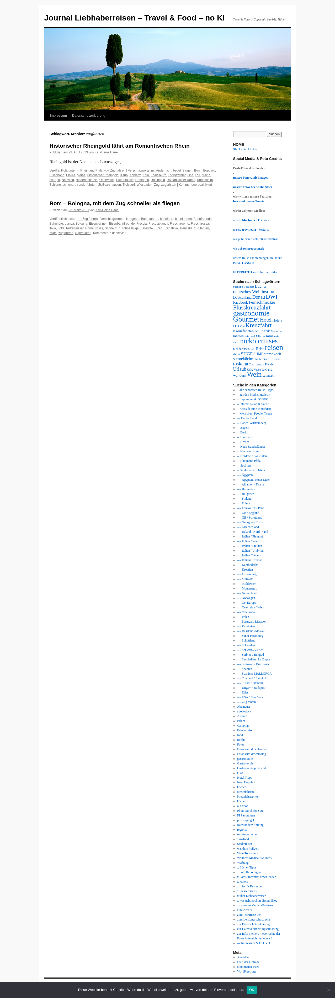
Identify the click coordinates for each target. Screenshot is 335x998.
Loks (61, 228)
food (240, 735)
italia (53, 228)
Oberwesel (106, 180)
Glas (240, 773)
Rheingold (158, 180)
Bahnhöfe (56, 223)
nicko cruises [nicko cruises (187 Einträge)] (259, 341)
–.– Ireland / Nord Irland (252, 532)
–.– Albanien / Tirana (250, 484)
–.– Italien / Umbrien (250, 550)
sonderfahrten (86, 185)
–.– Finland (244, 498)
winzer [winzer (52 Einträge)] (268, 375)
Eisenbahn (57, 175)
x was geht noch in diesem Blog (257, 900)
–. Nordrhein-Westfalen (252, 456)
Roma (89, 228)
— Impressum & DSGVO (253, 943)
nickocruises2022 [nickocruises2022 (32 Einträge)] (244, 349)
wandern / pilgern (248, 848)
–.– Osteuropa (246, 612)
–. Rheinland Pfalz (248, 461)
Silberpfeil (147, 228)
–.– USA (242, 692)
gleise (81, 175)
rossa (99, 228)
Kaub (124, 175)
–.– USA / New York (250, 697)
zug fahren (201, 228)
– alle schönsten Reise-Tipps (255, 390)
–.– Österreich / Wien (250, 607)
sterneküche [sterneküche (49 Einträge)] (243, 358)
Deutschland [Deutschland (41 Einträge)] (242, 297)
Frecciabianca (158, 223)
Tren (159, 228)
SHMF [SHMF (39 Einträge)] (258, 354)
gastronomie (245, 759)
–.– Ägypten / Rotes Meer (253, 480)
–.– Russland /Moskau (251, 631)
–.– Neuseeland (247, 593)
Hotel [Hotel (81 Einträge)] (266, 320)
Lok (197, 175)
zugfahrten (168, 185)
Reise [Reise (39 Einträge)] (260, 349)
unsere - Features (251, 220)
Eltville (70, 175)
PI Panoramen (246, 815)
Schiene (55, 185)
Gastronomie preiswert (251, 768)
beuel (177, 170)
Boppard (209, 170)
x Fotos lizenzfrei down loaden (256, 877)
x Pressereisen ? (247, 891)
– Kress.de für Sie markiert (254, 409)
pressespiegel (245, 820)
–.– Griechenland (248, 527)
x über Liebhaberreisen (251, 896)
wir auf (248, 248)
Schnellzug (112, 228)
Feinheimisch (245, 730)
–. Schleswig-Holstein (251, 470)
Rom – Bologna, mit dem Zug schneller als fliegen (115, 203)
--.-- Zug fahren (114, 170)
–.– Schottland (246, 640)
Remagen (142, 180)
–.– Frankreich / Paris (250, 508)
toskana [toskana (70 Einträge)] (240, 363)
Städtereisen (245, 844)
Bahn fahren (149, 219)
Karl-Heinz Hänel (107, 152)
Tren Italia (171, 228)
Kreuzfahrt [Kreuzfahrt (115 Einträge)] (259, 325)
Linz (190, 175)
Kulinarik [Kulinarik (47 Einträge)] (262, 331)
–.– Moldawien (246, 584)
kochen (241, 787)
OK (251, 990)
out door (242, 806)
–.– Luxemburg (247, 574)
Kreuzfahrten (245, 792)
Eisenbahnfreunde (122, 223)
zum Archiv (244, 910)
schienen (69, 185)
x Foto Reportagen (248, 872)
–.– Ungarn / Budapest (251, 688)
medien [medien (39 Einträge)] (238, 336)
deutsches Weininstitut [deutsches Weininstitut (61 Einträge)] (254, 291)
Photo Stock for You (250, 811)
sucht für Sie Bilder (255, 272)
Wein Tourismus (247, 853)
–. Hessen (243, 442)
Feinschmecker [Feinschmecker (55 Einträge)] (262, 302)
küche (241, 801)
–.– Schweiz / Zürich (250, 650)
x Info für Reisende (249, 886)
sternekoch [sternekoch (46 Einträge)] (272, 354)
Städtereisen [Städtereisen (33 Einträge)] (261, 359)
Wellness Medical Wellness (254, 858)
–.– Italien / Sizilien (249, 546)
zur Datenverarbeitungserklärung (258, 929)
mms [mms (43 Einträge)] (269, 336)
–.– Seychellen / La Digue (253, 659)
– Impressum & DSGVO (252, 399)
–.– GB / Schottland (249, 517)
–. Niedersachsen (248, 451)
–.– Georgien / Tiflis (250, 522)
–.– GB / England (248, 513)
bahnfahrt (166, 219)
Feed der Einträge (248, 962)
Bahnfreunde (203, 219)
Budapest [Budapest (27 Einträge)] (249, 286)
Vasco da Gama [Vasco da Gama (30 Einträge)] (263, 369)
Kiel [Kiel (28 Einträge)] (242, 326)
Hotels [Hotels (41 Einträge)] (277, 320)
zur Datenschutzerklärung (253, 924)
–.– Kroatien (245, 569)
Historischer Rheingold (103, 175)
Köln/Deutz (158, 175)
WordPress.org (246, 971)
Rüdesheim (205, 180)
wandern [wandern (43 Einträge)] (239, 375)
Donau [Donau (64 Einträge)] (258, 297)
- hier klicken (245, 149)
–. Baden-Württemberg (251, 423)
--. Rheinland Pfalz (90, 170)
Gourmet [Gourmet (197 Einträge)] (246, 319)
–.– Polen (243, 617)
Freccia (141, 223)
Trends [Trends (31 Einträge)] (269, 364)
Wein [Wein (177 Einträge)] (254, 374)
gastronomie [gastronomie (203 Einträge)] (251, 313)
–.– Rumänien (246, 626)
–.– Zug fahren (246, 702)
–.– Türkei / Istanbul (250, 683)
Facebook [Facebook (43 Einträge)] (240, 302)
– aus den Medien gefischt (253, 394)
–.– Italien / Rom (247, 541)
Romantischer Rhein (181, 180)
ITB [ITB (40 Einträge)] (236, 326)
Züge (53, 233)
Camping (243, 725)
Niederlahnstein (87, 180)
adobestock (244, 711)
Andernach (163, 170)
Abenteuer (243, 707)
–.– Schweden (246, 645)
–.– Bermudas (246, 489)
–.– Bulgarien (245, 494)
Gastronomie (245, 763)
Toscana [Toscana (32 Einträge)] (275, 359)
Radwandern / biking (250, 825)
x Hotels (242, 881)
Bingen (187, 170)
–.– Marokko (245, 579)
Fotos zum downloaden (252, 749)
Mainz (206, 175)
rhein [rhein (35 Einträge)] (236, 354)
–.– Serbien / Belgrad (250, 654)
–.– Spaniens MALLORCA (254, 673)
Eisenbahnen (98, 223)
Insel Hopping (246, 782)
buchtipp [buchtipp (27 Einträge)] (238, 286)
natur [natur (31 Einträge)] (277, 336)
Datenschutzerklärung (88, 115)
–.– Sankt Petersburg (250, 636)
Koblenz (135, 175)
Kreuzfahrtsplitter (248, 796)
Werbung (243, 863)
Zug (156, 185)
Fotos (240, 744)
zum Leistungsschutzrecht (253, 919)
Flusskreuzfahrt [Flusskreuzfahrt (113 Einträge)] (252, 307)
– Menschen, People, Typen (254, 413)
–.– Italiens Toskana (249, 560)
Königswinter (177, 175)
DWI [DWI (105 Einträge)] (272, 296)
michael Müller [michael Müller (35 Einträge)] (254, 336)
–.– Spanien (244, 669)
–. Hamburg (244, 437)
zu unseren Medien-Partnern (255, 905)
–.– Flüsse (243, 503)
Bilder (241, 721)
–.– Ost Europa (246, 602)
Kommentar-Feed (248, 967)
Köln (145, 175)
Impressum (58, 115)
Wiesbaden (144, 185)
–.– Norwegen (246, 598)
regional (242, 829)
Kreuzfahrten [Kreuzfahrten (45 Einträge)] (243, 331)
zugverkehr (83, 233)
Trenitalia (185, 228)
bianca (69, 223)
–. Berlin (242, 432)
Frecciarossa (200, 223)
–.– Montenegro (247, 588)
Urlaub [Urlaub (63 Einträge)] (239, 369)
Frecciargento (179, 223)
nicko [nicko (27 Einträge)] (236, 342)
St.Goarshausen (109, 185)
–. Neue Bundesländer (251, 446)
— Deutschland (247, 418)
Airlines (242, 716)
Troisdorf (129, 185)
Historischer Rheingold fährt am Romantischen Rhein (120, 146)
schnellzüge (130, 228)
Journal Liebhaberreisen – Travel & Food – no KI (134, 17)
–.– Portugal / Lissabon (251, 621)
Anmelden (243, 957)
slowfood (243, 839)
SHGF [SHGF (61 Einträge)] (247, 353)
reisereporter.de (247, 834)
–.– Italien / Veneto (249, 555)
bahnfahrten (183, 219)
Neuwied (68, 180)
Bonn (197, 170)
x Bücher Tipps (246, 867)
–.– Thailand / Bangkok (252, 678)
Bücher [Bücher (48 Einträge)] (261, 286)
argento (134, 219)
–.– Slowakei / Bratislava (253, 664)
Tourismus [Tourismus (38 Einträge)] (256, 364)
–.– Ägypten (245, 475)
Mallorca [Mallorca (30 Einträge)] (276, 331)
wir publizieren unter (256, 239)
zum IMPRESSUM (249, 915)
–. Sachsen (244, 465)
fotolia (241, 740)
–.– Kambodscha (247, 565)
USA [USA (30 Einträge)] (250, 369)
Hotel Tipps (244, 777)
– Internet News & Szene (253, 404)
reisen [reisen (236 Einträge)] (274, 347)
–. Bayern (243, 428)
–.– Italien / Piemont (250, 536)
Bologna (81, 223)
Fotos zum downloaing (251, 754)
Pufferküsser (125, 180)
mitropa (55, 180)
